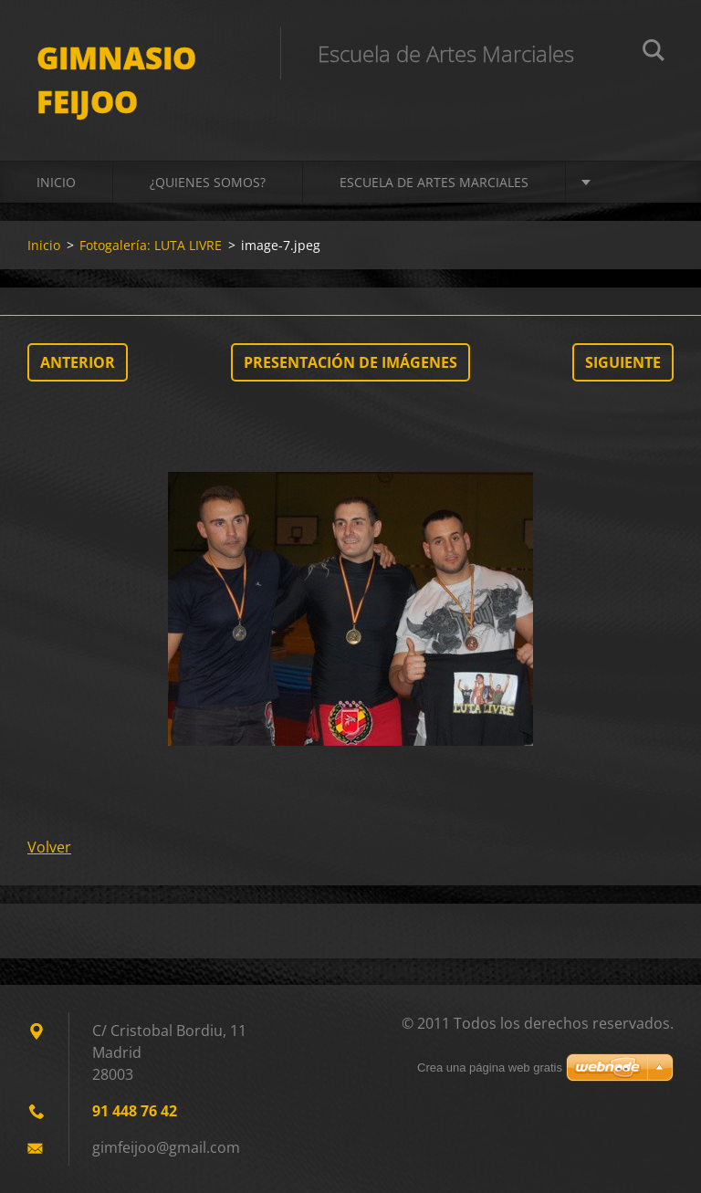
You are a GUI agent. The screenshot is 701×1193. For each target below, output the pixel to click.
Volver (49, 847)
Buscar (653, 53)
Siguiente (623, 362)
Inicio (56, 182)
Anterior (77, 362)
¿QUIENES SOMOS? (208, 182)
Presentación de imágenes (350, 362)
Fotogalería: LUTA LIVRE (150, 245)
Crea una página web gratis (489, 1067)
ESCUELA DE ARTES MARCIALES (434, 182)
